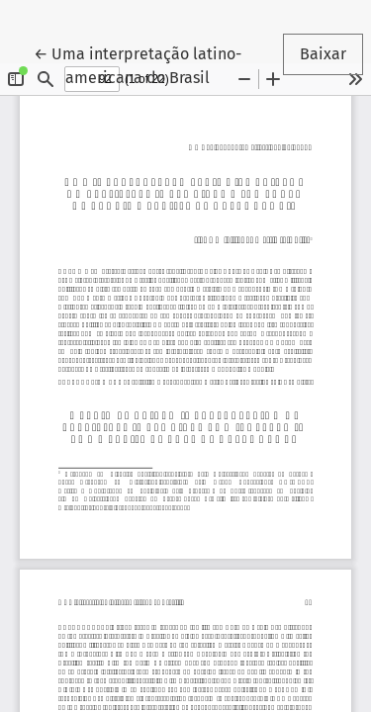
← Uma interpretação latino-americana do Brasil (146, 64)
